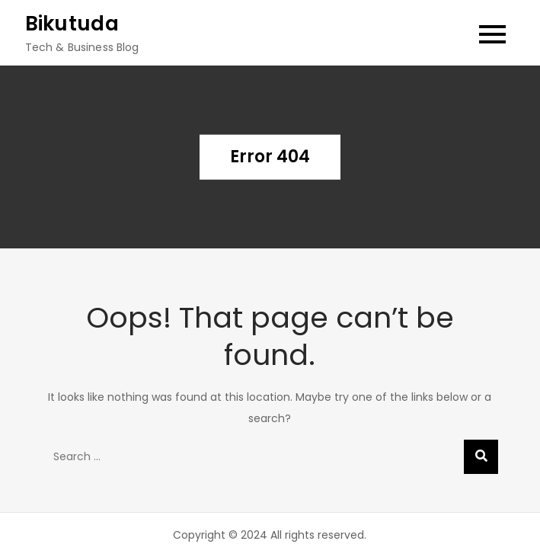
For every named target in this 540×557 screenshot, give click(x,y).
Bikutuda (72, 23)
